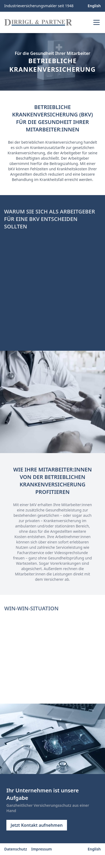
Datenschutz (15, 849)
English (94, 5)
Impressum (41, 849)
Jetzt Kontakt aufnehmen (37, 825)
